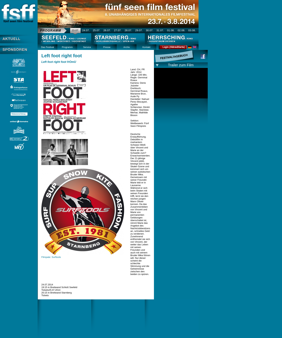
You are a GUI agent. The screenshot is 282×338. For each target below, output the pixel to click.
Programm (67, 47)
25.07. (96, 30)
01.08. (171, 30)
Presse (106, 47)
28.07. (128, 30)
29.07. (139, 30)
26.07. (107, 30)
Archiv (126, 47)
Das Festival (47, 47)
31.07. (160, 30)
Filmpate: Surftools (51, 257)
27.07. (118, 30)
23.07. (75, 30)
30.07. (149, 30)
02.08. (181, 30)
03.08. (192, 30)
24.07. (86, 30)
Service (87, 47)
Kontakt (146, 47)
